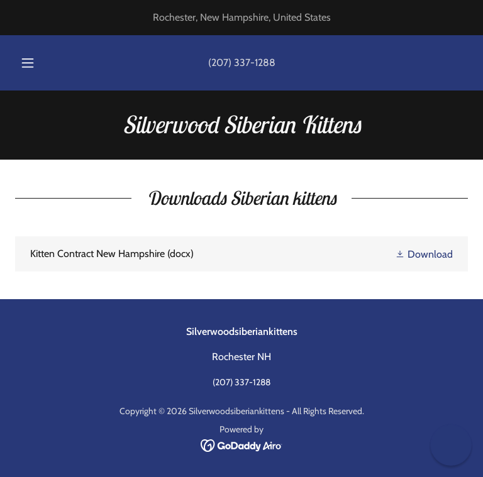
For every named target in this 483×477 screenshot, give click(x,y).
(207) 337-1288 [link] (241, 63)
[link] (241, 130)
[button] (34, 62)
